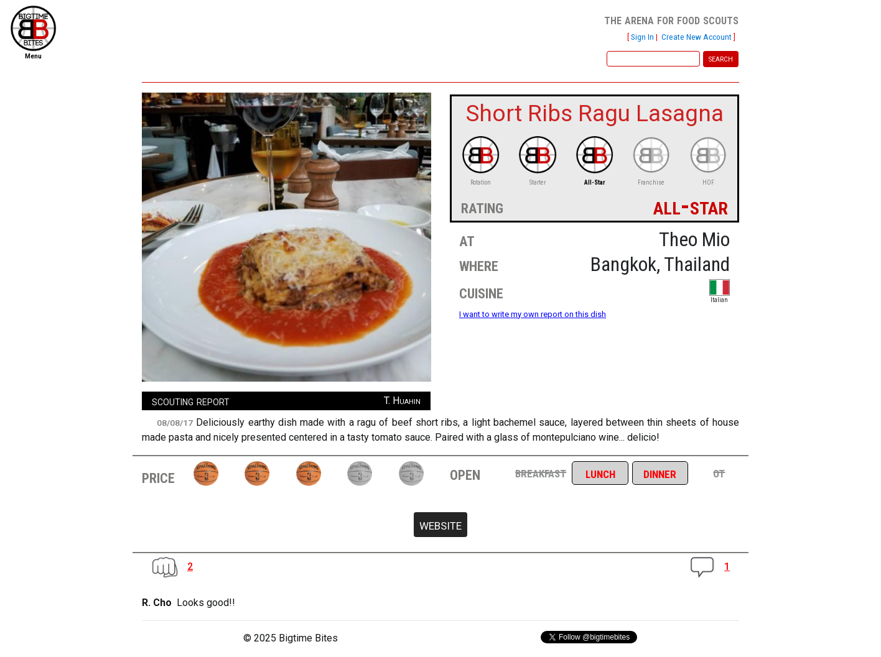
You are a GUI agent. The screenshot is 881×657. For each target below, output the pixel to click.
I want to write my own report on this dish (532, 314)
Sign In (642, 37)
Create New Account (696, 37)
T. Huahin (402, 401)
